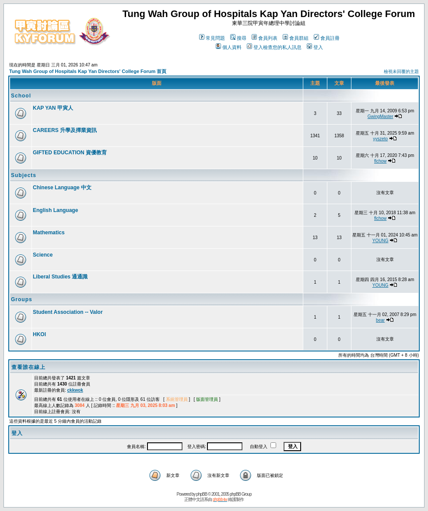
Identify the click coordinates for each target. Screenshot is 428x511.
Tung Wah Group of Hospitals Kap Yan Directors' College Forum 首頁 (87, 71)
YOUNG (380, 240)
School (21, 96)
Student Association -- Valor (68, 312)
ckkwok (75, 390)
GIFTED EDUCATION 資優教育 (70, 152)
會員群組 (296, 38)
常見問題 (212, 38)
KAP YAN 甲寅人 (53, 108)
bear (380, 320)
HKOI (39, 334)
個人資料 (229, 47)
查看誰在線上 (28, 367)
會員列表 (264, 38)
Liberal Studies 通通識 (60, 277)
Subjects (23, 175)
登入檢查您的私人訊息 (274, 47)
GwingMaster (380, 116)
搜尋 (238, 38)
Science (43, 255)
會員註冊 (327, 38)
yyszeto (380, 138)
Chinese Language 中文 (62, 187)
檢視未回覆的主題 (401, 71)
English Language (55, 210)
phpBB (201, 494)
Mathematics (49, 232)
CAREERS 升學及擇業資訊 (65, 130)
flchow (380, 161)
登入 (315, 47)
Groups (21, 299)
